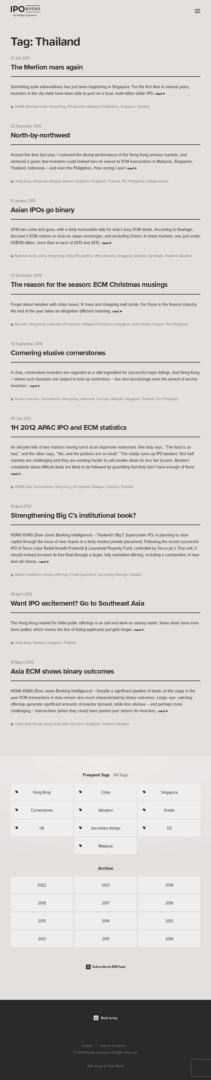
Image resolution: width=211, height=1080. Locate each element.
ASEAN (19, 106)
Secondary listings (105, 827)
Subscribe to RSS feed (109, 967)
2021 (106, 884)
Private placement (83, 575)
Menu (196, 11)
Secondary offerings (112, 575)
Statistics (140, 256)
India (69, 256)
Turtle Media (115, 1066)
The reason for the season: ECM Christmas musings (89, 284)
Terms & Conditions (113, 1046)
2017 (105, 902)
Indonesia (40, 181)
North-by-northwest (40, 135)
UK (42, 827)
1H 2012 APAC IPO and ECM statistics (68, 427)
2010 (169, 938)
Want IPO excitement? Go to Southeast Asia (77, 603)
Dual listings (33, 724)
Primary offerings (55, 575)
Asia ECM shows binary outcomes (62, 671)
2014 (105, 920)
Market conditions (76, 181)
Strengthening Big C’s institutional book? (73, 515)
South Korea (141, 324)
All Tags (120, 774)
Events (169, 810)
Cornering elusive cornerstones (58, 353)
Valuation (185, 256)
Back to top (109, 1018)
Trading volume (157, 181)
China (42, 256)
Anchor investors (27, 399)
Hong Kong (57, 106)
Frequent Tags (96, 774)
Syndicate (156, 256)
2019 (169, 884)
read (158, 93)
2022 (41, 884)
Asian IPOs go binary (42, 210)
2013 (169, 920)
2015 (42, 920)
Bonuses (21, 324)
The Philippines (133, 181)
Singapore (127, 106)
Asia (29, 487)
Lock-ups (102, 399)
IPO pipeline (76, 106)
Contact (87, 1046)
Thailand (143, 106)
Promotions (104, 324)
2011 (105, 938)
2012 (42, 938)
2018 (42, 902)
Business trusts (37, 106)
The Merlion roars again (47, 67)
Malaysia (93, 106)
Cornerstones (50, 399)
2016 (169, 902)
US (169, 827)
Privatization (110, 106)
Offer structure (105, 256)
